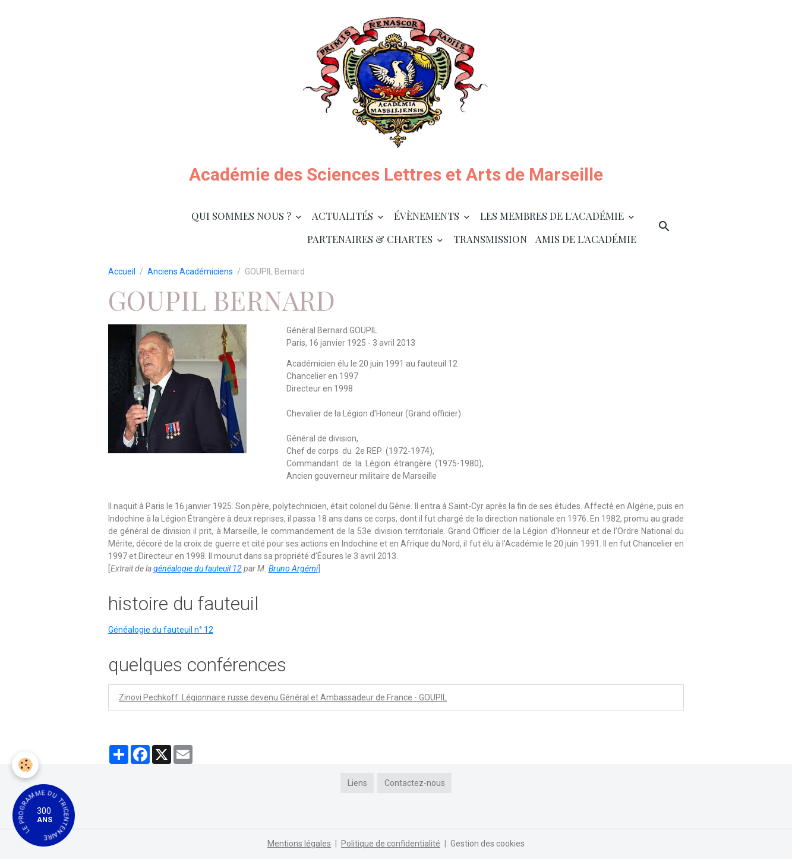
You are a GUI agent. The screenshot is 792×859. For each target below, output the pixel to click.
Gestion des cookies (487, 843)
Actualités (344, 215)
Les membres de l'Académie (553, 215)
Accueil (121, 271)
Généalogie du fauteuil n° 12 (160, 629)
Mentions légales (299, 843)
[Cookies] (25, 764)
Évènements (428, 215)
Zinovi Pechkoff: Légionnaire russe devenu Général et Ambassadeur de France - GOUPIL (283, 697)
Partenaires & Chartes (371, 238)
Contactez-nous (414, 783)
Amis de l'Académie (585, 238)
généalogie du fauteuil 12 (197, 568)
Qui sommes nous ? (242, 215)
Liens (357, 783)
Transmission (490, 238)
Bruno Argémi (293, 568)
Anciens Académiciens (190, 271)
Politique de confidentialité (390, 843)
